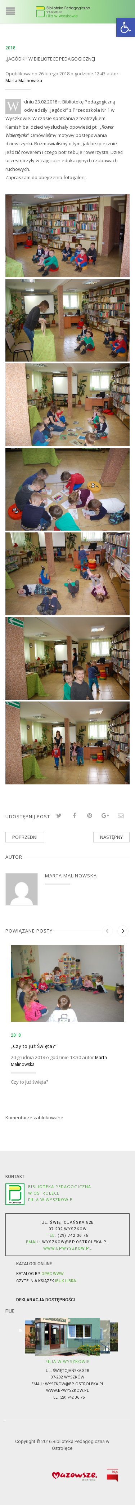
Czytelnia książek (46, 1281)
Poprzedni (24, 837)
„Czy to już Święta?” (34, 1046)
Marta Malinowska (23, 81)
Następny (111, 837)
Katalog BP (40, 1273)
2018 (10, 47)
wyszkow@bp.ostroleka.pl (75, 1242)
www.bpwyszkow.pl (67, 1390)
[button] (125, 27)
